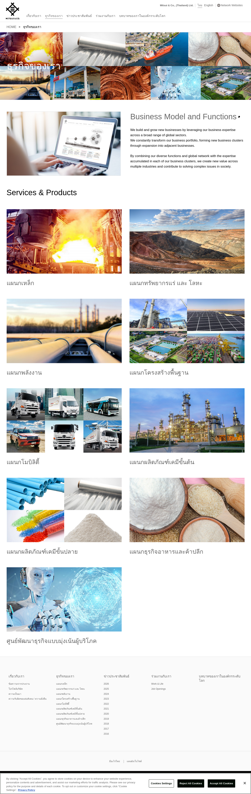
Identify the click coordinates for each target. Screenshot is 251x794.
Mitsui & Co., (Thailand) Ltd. (176, 5)
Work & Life (157, 683)
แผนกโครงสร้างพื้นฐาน (158, 372)
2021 (106, 708)
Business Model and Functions (183, 116)
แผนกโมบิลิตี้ (23, 462)
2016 (106, 734)
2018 (106, 723)
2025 (106, 689)
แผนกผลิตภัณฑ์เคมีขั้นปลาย (42, 551)
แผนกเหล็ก (20, 283)
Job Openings (158, 689)
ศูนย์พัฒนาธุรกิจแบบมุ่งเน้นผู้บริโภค (52, 641)
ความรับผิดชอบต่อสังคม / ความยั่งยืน (27, 698)
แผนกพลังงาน (24, 372)
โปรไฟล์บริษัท (16, 689)
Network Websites (232, 5)
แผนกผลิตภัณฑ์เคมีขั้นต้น (161, 462)
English (208, 5)
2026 (106, 683)
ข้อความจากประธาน (19, 683)
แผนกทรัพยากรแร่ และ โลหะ (166, 283)
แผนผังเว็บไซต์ (134, 761)
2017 (106, 728)
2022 (106, 704)
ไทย (200, 5)
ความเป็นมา (15, 694)
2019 (106, 719)
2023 (106, 698)
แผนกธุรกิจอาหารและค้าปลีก (166, 551)
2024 (106, 694)
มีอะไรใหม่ (114, 761)
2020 (106, 713)
